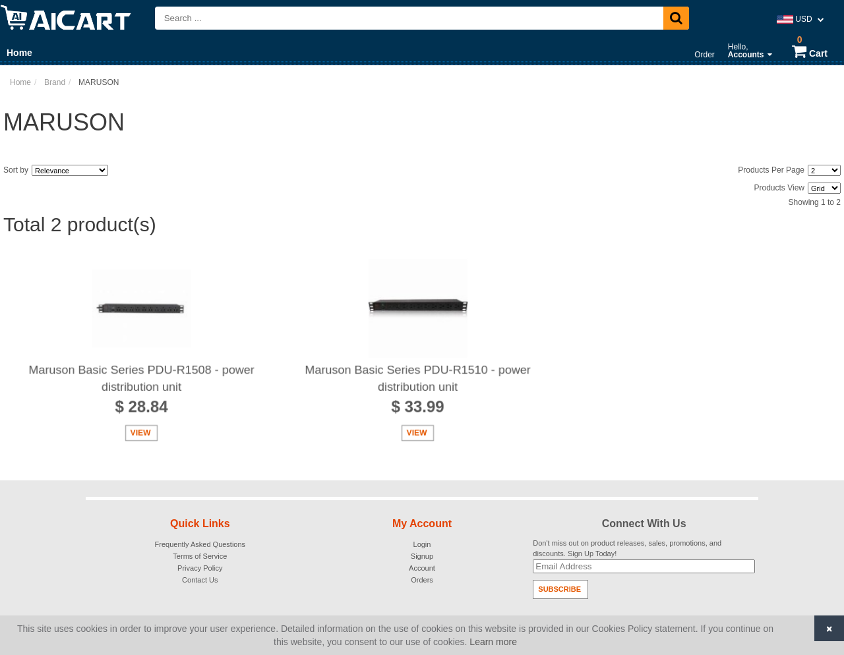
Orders (422, 580)
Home (19, 53)
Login (422, 544)
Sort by (15, 170)
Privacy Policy (199, 568)
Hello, (750, 51)
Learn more (493, 642)
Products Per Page (771, 170)
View (140, 434)
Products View (779, 187)
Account (422, 568)
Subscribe (559, 589)
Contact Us (200, 580)
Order (704, 55)
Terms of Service (200, 556)
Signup (422, 556)
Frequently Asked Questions (200, 544)
